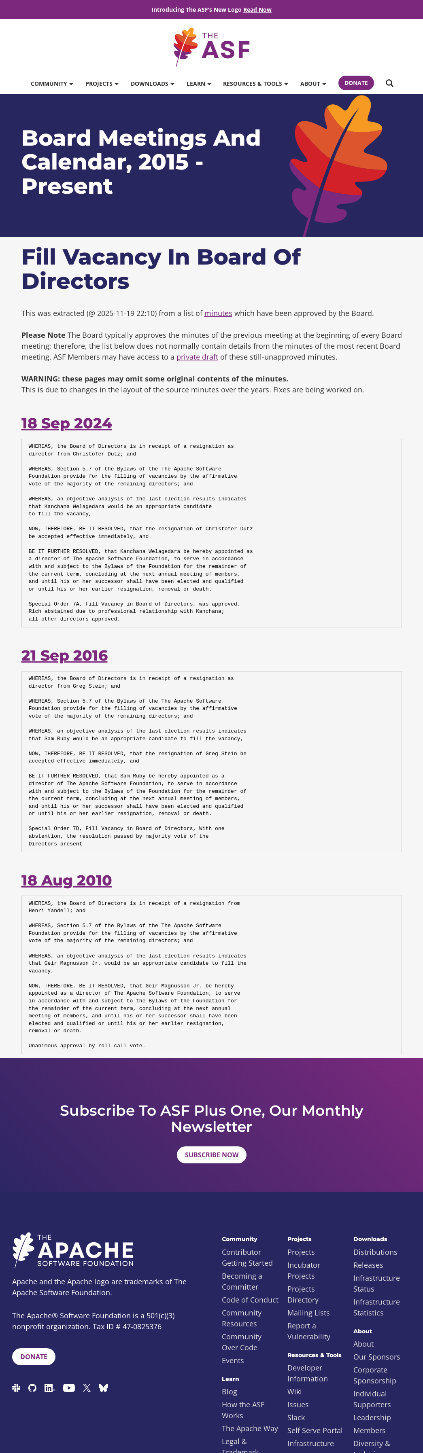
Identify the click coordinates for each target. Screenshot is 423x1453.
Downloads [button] (152, 83)
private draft (197, 357)
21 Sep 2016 (64, 655)
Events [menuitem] (233, 1360)
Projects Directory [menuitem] (303, 1294)
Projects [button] (101, 83)
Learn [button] (199, 83)
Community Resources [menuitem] (241, 1318)
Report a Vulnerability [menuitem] (308, 1331)
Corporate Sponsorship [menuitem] (374, 1375)
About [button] (313, 83)
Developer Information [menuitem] (307, 1373)
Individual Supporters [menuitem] (372, 1399)
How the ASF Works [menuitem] (243, 1410)
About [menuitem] (363, 1344)
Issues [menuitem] (298, 1404)
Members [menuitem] (369, 1430)
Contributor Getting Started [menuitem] (247, 1257)
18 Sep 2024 (66, 423)
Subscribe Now (211, 1154)
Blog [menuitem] (229, 1391)
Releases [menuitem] (368, 1265)
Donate (356, 83)
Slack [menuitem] (296, 1417)
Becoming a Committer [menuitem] (242, 1281)
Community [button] (52, 83)
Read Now (257, 9)
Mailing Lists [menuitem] (308, 1312)
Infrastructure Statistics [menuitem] (376, 1307)
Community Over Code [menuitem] (241, 1342)
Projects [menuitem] (301, 1252)
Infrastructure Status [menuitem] (376, 1283)
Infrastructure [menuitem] (310, 1443)
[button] (389, 84)
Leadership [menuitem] (372, 1417)
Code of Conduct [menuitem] (250, 1300)
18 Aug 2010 (66, 880)
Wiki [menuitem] (294, 1391)
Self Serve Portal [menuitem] (315, 1430)
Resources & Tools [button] (255, 83)
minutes (218, 313)
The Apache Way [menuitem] (250, 1428)
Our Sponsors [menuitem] (376, 1357)
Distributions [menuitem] (375, 1252)
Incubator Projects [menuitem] (303, 1270)
